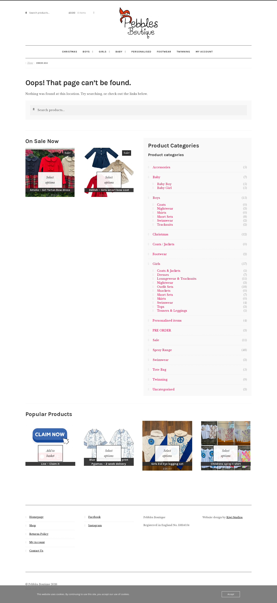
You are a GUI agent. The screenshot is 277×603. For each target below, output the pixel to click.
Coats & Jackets (168, 270)
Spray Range (162, 350)
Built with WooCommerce (41, 583)
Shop (32, 520)
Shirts (161, 212)
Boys (86, 51)
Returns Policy (38, 529)
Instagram (95, 520)
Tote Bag (159, 369)
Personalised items (167, 320)
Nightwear (165, 208)
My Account (37, 537)
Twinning (183, 51)
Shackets (163, 290)
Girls (103, 51)
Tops (160, 306)
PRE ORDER (162, 330)
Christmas (69, 51)
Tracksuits (165, 224)
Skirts (161, 298)
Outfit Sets (165, 286)
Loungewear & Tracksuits (176, 278)
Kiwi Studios (234, 512)
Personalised (141, 51)
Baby (119, 51)
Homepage (36, 512)
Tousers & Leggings (172, 310)
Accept (231, 594)
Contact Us (36, 546)
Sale (156, 340)
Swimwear (165, 220)
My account (204, 51)
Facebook (94, 512)
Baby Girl (164, 187)
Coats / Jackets (163, 244)
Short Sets (165, 216)
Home (30, 62)
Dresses (163, 274)
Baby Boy (164, 184)
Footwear (164, 51)
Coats (161, 204)
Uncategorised (164, 389)
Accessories (161, 167)
